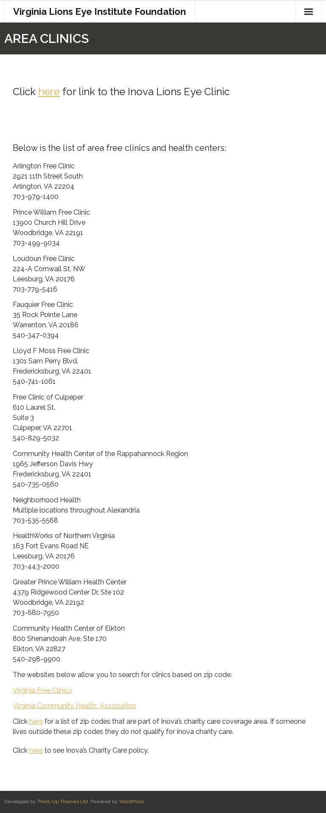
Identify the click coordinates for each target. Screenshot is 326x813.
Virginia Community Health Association (74, 706)
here (49, 91)
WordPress (131, 802)
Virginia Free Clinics (42, 690)
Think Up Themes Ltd (62, 802)
